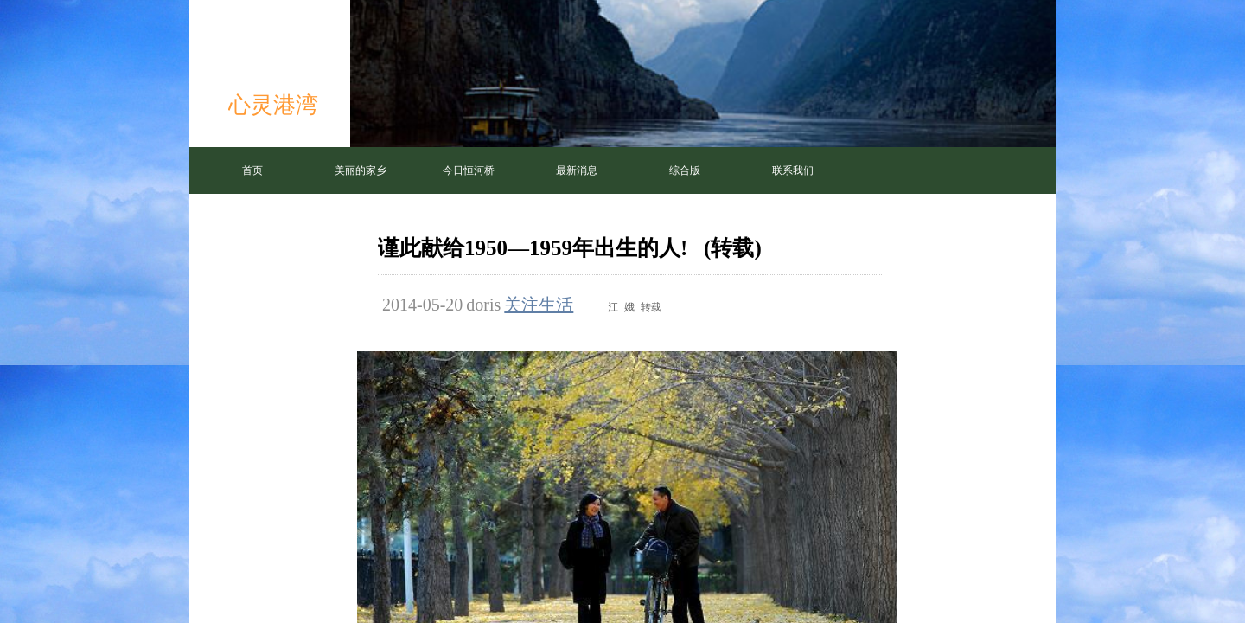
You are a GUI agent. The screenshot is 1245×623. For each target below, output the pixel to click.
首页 (252, 170)
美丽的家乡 (360, 170)
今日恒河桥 (469, 170)
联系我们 (793, 170)
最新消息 (576, 170)
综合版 (684, 170)
